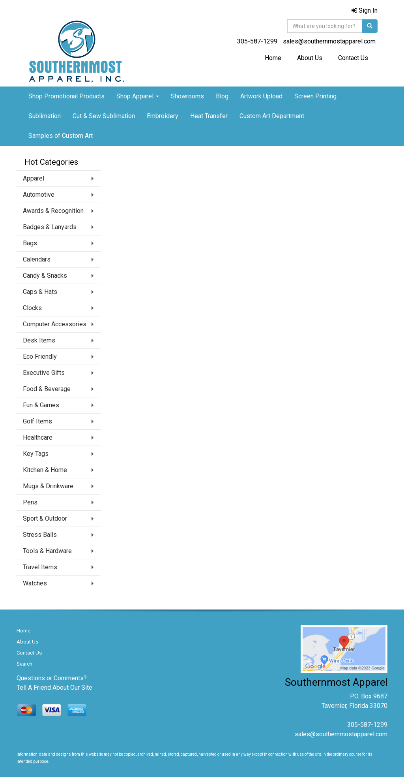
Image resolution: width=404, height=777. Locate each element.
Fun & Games (41, 405)
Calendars (36, 259)
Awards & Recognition (53, 210)
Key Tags (36, 453)
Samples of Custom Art (60, 135)
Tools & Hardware (47, 551)
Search (24, 664)
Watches (35, 583)
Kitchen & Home (45, 470)
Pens (30, 502)
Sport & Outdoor (45, 518)
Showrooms (187, 96)
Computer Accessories (54, 324)
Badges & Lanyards (50, 227)
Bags (30, 243)
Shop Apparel (137, 96)
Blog (222, 96)
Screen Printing (315, 96)
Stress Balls (40, 534)
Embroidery (162, 116)
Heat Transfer (209, 116)
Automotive (38, 194)
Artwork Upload (261, 96)
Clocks (32, 308)
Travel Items (40, 567)
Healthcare (37, 437)
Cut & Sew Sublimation (104, 116)
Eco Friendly (40, 356)
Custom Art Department (271, 116)
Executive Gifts (44, 372)
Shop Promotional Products (66, 96)
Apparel (33, 178)
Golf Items (37, 421)
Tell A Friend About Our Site (54, 687)
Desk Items (39, 340)
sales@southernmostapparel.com (329, 41)
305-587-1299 (257, 41)
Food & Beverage (47, 389)
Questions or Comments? (52, 678)
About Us (309, 58)
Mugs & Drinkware (48, 486)
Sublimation (44, 116)
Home (273, 58)
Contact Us (353, 58)
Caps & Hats (40, 291)
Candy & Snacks (45, 275)
